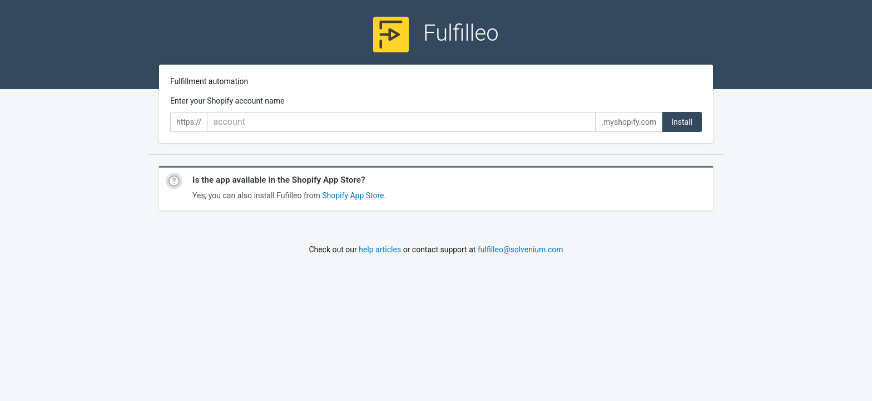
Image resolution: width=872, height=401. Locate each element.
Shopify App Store (353, 195)
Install (681, 122)
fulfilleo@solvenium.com (520, 249)
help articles (380, 249)
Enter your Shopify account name (227, 100)
